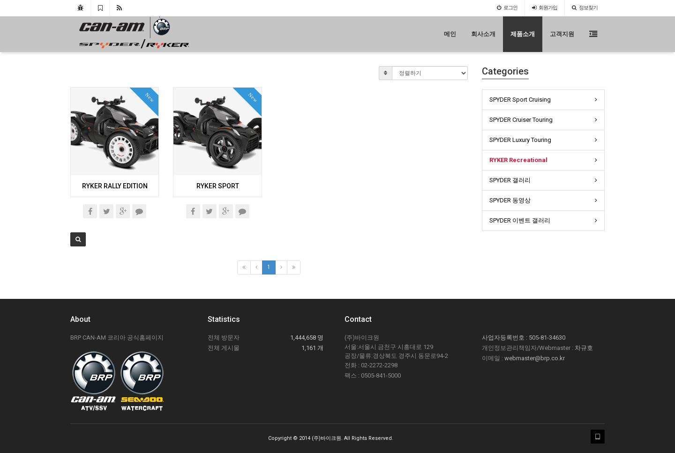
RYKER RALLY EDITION (115, 186)
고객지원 (562, 33)
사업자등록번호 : (505, 337)
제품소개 (522, 33)
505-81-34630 (547, 337)
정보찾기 (585, 8)
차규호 (584, 347)
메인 (450, 33)
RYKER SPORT (217, 186)
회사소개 (483, 33)
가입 (544, 8)
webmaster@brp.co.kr (534, 358)
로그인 (507, 8)
